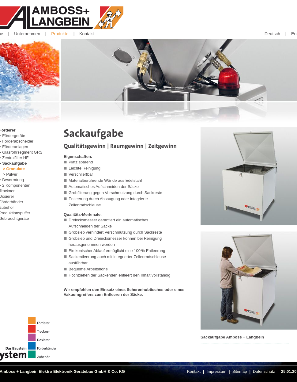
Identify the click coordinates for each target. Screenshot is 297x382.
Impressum (216, 371)
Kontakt (86, 33)
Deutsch (272, 33)
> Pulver (10, 174)
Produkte (59, 33)
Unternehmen (27, 33)
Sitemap (239, 371)
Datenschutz (264, 371)
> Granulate (14, 168)
